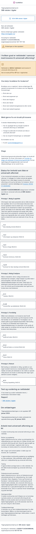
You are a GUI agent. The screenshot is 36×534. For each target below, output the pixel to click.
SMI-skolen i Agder (9, 400)
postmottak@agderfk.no (15, 143)
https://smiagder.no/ (8, 34)
